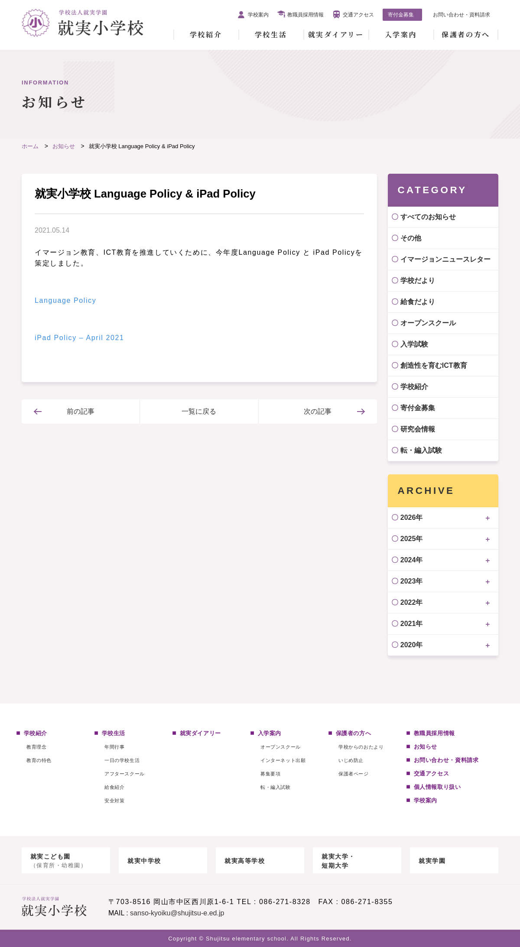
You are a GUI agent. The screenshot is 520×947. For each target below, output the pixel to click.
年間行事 (114, 746)
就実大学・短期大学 (338, 861)
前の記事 (80, 411)
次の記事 (318, 411)
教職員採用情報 (305, 15)
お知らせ (426, 746)
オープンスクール (428, 323)
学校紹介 (206, 34)
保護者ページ (353, 773)
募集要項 (270, 773)
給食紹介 (114, 787)
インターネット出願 (283, 760)
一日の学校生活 (122, 760)
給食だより (417, 301)
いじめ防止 (351, 760)
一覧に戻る (199, 411)
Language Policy (65, 300)
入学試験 (414, 344)
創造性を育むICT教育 (433, 365)
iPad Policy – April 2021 (79, 337)
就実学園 (432, 860)
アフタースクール (124, 773)
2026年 (411, 517)
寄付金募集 (401, 15)
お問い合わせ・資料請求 (461, 15)
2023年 (411, 581)
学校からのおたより (361, 746)
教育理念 (36, 746)
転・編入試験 (421, 450)
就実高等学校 (244, 860)
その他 (410, 238)
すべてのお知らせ (428, 217)
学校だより (417, 280)
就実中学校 (144, 860)
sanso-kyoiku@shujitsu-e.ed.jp (177, 913)
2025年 (411, 538)
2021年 (411, 623)
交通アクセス (358, 15)
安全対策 (114, 800)
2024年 (411, 560)
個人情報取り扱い (437, 787)
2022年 (411, 602)
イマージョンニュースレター (445, 259)
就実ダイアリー (336, 34)
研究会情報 (417, 429)
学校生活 (271, 34)
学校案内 (258, 15)
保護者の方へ (466, 34)
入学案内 (401, 34)
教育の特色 (39, 760)
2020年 (411, 645)
